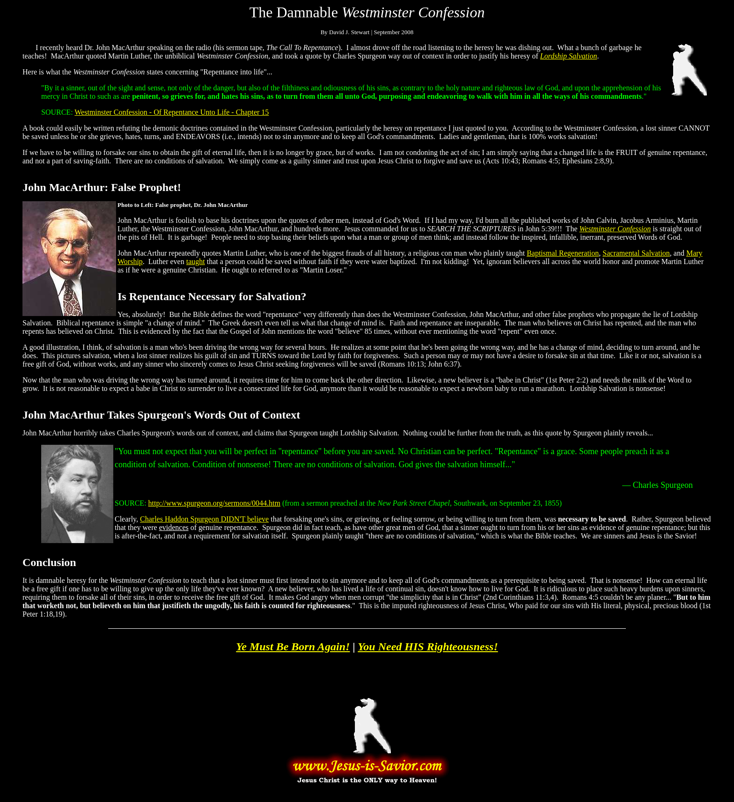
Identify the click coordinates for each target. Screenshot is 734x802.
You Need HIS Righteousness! (428, 646)
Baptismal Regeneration (563, 253)
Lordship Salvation (568, 56)
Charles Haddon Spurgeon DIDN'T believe (204, 519)
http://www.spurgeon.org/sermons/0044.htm (214, 503)
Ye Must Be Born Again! (293, 646)
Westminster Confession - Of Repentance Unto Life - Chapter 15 (171, 112)
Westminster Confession (615, 229)
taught (195, 261)
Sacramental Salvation (636, 253)
